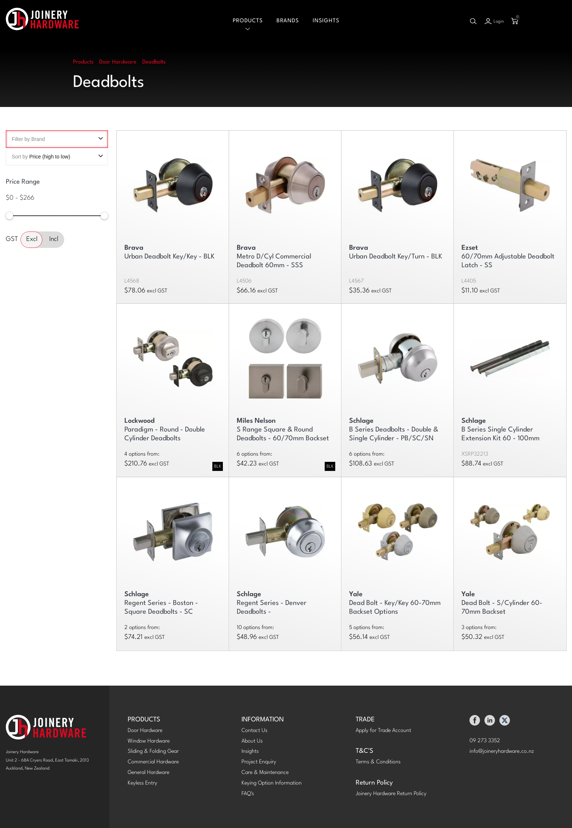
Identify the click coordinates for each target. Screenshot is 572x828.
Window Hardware (149, 741)
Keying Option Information (271, 783)
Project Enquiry (258, 762)
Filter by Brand (57, 139)
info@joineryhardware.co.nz (501, 751)
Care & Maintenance (265, 772)
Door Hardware (145, 730)
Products (248, 21)
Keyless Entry (142, 783)
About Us (252, 741)
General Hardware (148, 772)
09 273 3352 (484, 741)
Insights (326, 21)
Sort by (57, 157)
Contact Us (254, 730)
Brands (288, 21)
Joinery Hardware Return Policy (391, 794)
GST (12, 239)
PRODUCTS (144, 720)
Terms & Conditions (378, 762)
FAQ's (247, 794)
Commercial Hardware (153, 762)
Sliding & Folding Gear (153, 751)
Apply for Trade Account (383, 730)
